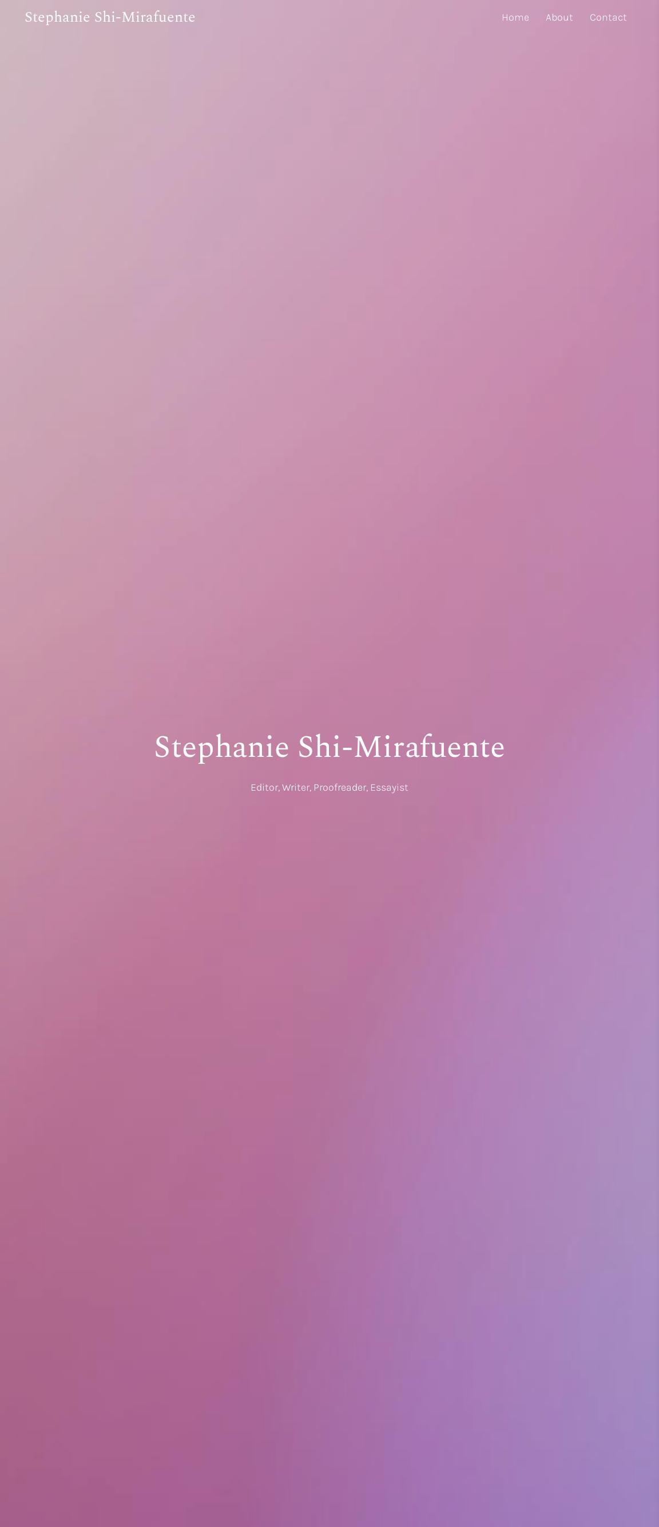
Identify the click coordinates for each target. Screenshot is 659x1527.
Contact (608, 17)
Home (515, 17)
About (559, 17)
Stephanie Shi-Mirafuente (110, 17)
